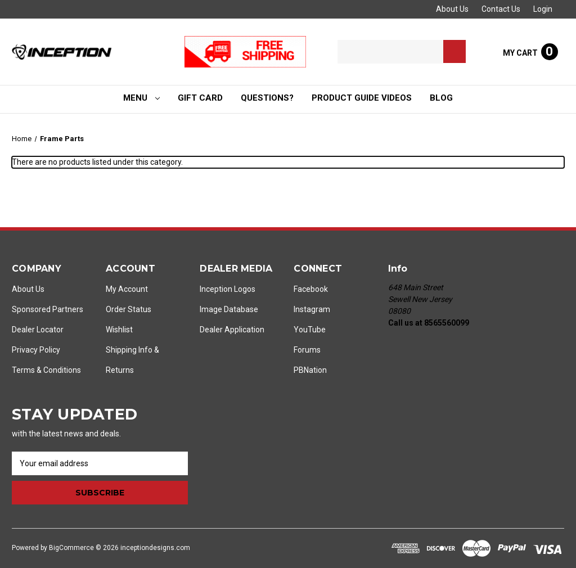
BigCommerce (71, 548)
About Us (452, 8)
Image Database (229, 309)
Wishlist (119, 329)
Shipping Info (129, 349)
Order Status (128, 309)
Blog (441, 98)
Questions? (267, 98)
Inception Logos (227, 289)
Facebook (311, 289)
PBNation (310, 370)
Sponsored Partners (47, 309)
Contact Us (501, 8)
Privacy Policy (36, 349)
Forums (307, 349)
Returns (120, 370)
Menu (141, 98)
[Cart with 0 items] (530, 51)
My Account (127, 289)
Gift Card (200, 98)
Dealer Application (232, 329)
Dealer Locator (38, 329)
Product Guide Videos (362, 98)
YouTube (310, 329)
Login (542, 8)
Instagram (312, 309)
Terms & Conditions (46, 370)
